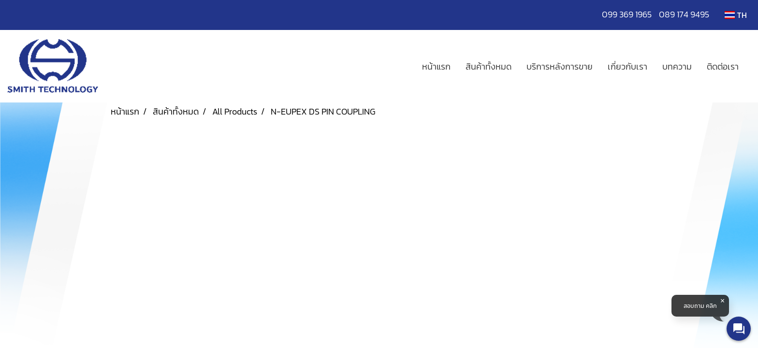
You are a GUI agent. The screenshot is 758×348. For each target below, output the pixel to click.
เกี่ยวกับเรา (627, 66)
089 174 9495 (684, 14)
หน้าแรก (436, 66)
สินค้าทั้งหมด (488, 66)
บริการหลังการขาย (559, 66)
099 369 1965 (630, 14)
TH (736, 15)
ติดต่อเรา (723, 66)
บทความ (677, 66)
